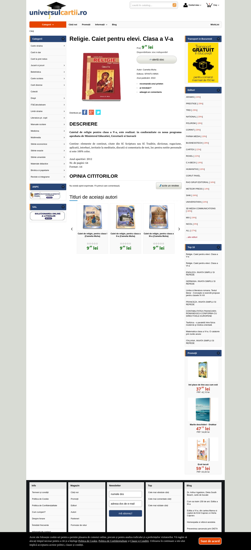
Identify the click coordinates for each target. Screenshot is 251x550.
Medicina (35, 131)
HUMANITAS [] (195, 169)
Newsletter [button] (115, 485)
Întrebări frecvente (40, 525)
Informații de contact (41, 531)
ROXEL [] (193, 156)
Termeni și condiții (40, 492)
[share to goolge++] (91, 112)
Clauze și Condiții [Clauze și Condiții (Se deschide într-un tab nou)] (139, 541)
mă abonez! (125, 513)
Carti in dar (36, 52)
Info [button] (34, 485)
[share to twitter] (98, 112)
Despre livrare (38, 518)
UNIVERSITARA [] (197, 202)
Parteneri (75, 518)
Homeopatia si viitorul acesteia (201, 522)
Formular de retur (79, 525)
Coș (211, 5)
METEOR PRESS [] (197, 189)
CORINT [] (193, 130)
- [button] (63, 38)
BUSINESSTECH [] (197, 143)
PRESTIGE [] (194, 103)
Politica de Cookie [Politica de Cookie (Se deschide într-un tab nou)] (87, 541)
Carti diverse (36, 85)
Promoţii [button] (192, 353)
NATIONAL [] (194, 116)
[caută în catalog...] (150, 5)
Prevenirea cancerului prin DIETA (202, 528)
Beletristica (36, 72)
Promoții (74, 499)
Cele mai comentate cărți (159, 499)
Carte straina (37, 46)
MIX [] (191, 217)
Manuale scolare (38, 124)
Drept (33, 98)
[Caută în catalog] (174, 5)
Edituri (74, 505)
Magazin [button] (74, 485)
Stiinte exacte (37, 150)
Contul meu (191, 5)
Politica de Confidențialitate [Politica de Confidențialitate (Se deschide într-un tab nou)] (112, 541)
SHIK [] (192, 195)
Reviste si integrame (40, 177)
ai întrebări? (145, 88)
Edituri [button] (191, 90)
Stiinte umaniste (38, 157)
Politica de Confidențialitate (44, 505)
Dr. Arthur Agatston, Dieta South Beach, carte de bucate (201, 493)
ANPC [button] (35, 187)
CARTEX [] (193, 149)
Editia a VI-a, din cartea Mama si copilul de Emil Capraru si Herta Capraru (202, 513)
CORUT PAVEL (193, 175)
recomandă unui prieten (151, 84)
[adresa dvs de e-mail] (125, 504)
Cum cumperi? (39, 512)
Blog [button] (189, 485)
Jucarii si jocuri (37, 65)
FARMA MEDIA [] (196, 136)
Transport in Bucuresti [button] (200, 39)
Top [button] (150, 485)
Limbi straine (37, 111)
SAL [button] (34, 207)
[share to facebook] (84, 112)
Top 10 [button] (191, 247)
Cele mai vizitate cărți (158, 505)
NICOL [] (192, 224)
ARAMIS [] (193, 97)
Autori (73, 512)
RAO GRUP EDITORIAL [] (200, 182)
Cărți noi (74, 492)
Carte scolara (37, 78)
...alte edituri (191, 237)
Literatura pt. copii (39, 118)
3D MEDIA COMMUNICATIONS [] (201, 209)
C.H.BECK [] (194, 162)
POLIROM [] (194, 123)
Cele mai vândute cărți (158, 492)
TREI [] (191, 110)
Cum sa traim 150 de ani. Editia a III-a (202, 502)
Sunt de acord (210, 541)
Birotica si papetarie (40, 170)
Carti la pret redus (39, 59)
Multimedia (36, 137)
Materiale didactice (39, 163)
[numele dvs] (125, 494)
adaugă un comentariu (151, 92)
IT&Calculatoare (38, 104)
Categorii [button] (37, 39)
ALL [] (191, 230)
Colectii (34, 91)
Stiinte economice (39, 144)
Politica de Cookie (40, 499)
